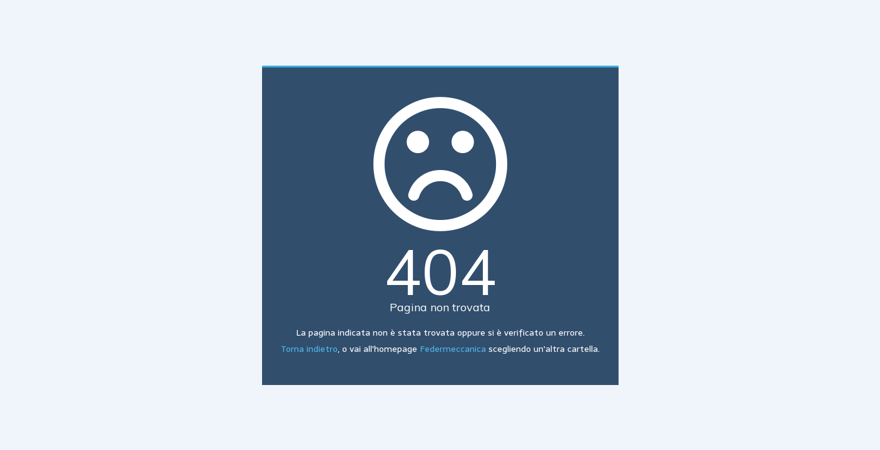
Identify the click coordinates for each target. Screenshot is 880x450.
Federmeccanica (453, 349)
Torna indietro (309, 349)
